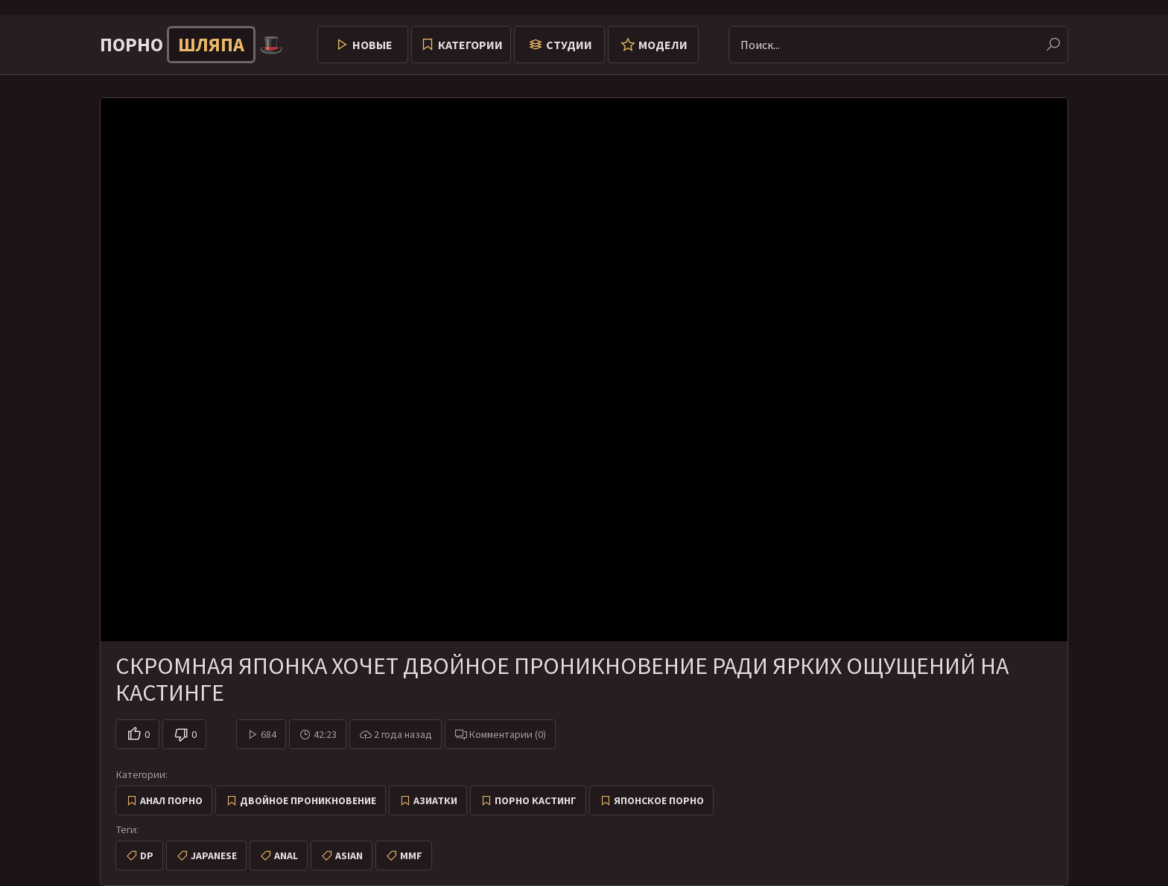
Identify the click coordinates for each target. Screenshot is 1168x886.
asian (349, 855)
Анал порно (171, 800)
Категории (470, 44)
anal (286, 855)
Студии (569, 44)
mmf (411, 855)
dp (146, 855)
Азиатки (435, 800)
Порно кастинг (536, 800)
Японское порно (659, 800)
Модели (663, 44)
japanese (214, 855)
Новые (372, 44)
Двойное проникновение (308, 800)
